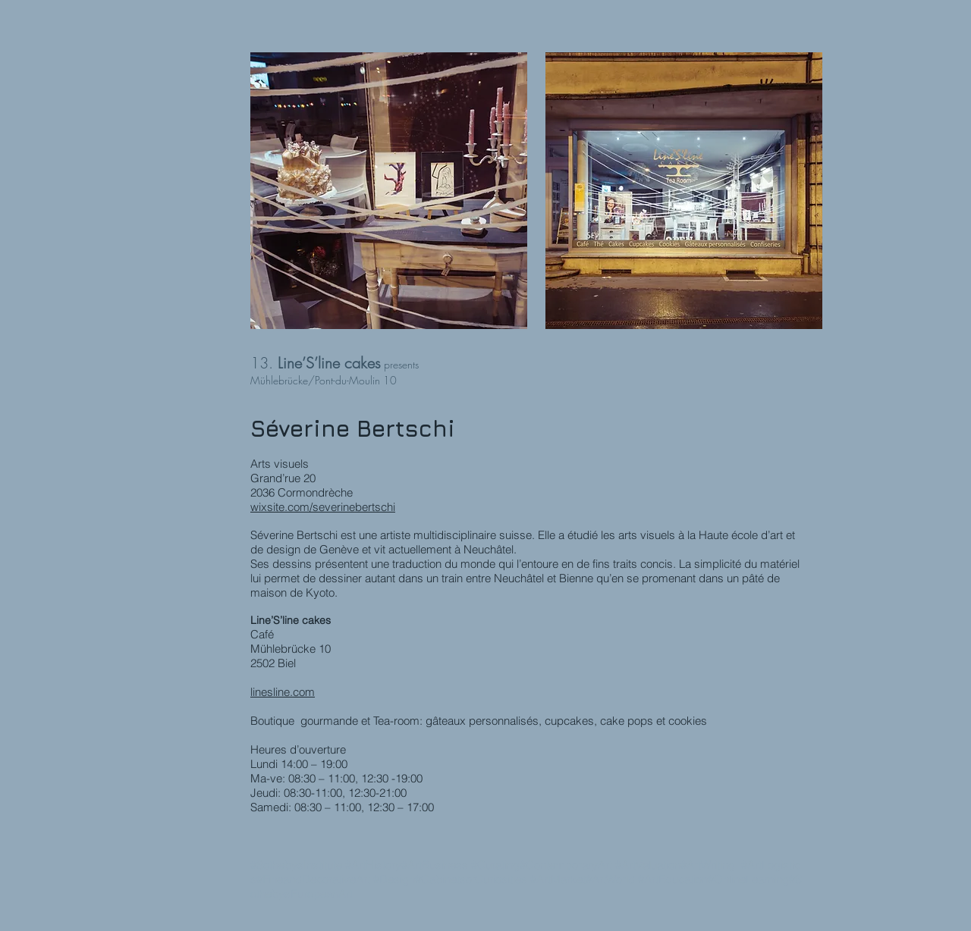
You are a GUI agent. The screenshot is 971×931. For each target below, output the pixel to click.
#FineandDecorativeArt (313, 879)
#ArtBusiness (434, 864)
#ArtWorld (610, 879)
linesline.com (282, 692)
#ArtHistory (373, 864)
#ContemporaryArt (566, 864)
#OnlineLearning (748, 879)
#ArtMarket (558, 879)
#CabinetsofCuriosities (471, 879)
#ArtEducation (673, 879)
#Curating (495, 864)
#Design (394, 879)
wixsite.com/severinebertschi (322, 507)
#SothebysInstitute (296, 864)
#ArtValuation (647, 864)
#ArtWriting (707, 864)
